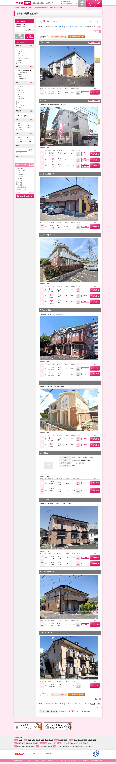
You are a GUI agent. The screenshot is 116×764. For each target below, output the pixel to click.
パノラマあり (21, 63)
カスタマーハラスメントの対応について (52, 760)
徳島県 (50, 746)
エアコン (19, 172)
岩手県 (38, 740)
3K (18, 101)
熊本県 (72, 746)
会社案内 (48, 753)
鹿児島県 (85, 746)
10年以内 (29, 125)
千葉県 (85, 740)
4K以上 (19, 107)
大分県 (76, 746)
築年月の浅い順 (59, 26)
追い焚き (19, 183)
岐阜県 (32, 743)
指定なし (20, 129)
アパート (20, 49)
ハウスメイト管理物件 (23, 58)
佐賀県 (63, 746)
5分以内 (29, 137)
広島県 (28, 746)
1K (18, 88)
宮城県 (46, 740)
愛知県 (28, 743)
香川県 (41, 746)
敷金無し (20, 74)
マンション (20, 51)
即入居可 (19, 178)
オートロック (21, 180)
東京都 (75, 740)
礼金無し (20, 76)
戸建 (19, 53)
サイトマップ (28, 760)
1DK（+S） (21, 90)
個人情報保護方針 (18, 760)
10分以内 (20, 139)
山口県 (32, 746)
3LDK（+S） (21, 105)
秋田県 (33, 740)
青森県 (29, 740)
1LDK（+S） (21, 92)
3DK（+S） (21, 103)
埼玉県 (90, 740)
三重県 (36, 743)
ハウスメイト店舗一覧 (66, 1)
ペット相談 (20, 176)
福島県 (51, 740)
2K (18, 94)
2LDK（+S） (21, 98)
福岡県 (30, 7)
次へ (96, 31)
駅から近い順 (69, 26)
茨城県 (94, 740)
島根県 (23, 746)
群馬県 (61, 740)
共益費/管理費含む (22, 72)
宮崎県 (80, 746)
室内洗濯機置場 (21, 187)
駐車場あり (20, 185)
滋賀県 (63, 743)
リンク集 (37, 760)
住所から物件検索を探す (41, 7)
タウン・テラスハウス (23, 55)
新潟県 (49, 743)
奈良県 (80, 743)
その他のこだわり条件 (22, 189)
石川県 (54, 743)
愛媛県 (45, 746)
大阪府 (71, 743)
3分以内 (20, 137)
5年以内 (20, 125)
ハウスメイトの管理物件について (69, 3)
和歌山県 (85, 743)
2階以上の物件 (21, 170)
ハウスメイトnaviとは (37, 753)
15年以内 (20, 127)
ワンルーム (20, 86)
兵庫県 (76, 743)
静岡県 (23, 743)
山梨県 (19, 743)
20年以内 (29, 127)
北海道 (20, 740)
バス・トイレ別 (21, 168)
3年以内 (29, 123)
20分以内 (20, 141)
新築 (19, 123)
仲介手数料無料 (22, 78)
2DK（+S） (21, 96)
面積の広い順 (78, 26)
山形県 (42, 740)
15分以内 (29, 139)
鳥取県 (19, 746)
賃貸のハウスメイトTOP (20, 7)
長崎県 (67, 746)
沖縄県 (90, 746)
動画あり (20, 60)
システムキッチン (22, 174)
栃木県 (65, 740)
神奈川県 (80, 740)
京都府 (67, 743)
